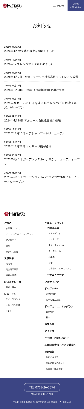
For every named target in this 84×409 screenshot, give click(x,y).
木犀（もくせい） (56, 245)
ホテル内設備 (12, 252)
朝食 (8, 246)
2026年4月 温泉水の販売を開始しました (29, 51)
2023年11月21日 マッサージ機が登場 (27, 146)
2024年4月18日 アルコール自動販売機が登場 (32, 120)
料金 (48, 317)
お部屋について (13, 228)
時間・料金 (11, 287)
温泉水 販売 (11, 275)
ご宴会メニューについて (59, 268)
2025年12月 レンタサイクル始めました (29, 64)
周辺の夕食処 (52, 357)
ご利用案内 (51, 294)
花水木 (51, 257)
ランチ (9, 311)
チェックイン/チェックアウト (19, 234)
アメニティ (11, 240)
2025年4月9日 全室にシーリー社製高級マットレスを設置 (41, 77)
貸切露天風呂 (12, 269)
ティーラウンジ (13, 299)
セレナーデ (53, 239)
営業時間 (50, 311)
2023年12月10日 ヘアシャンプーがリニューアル (34, 133)
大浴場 (9, 264)
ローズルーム (54, 251)
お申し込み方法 (53, 300)
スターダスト (54, 233)
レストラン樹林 (13, 305)
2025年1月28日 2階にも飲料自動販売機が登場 (34, 90)
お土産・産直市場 (54, 369)
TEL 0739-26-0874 (42, 387)
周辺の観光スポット (55, 363)
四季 (50, 263)
